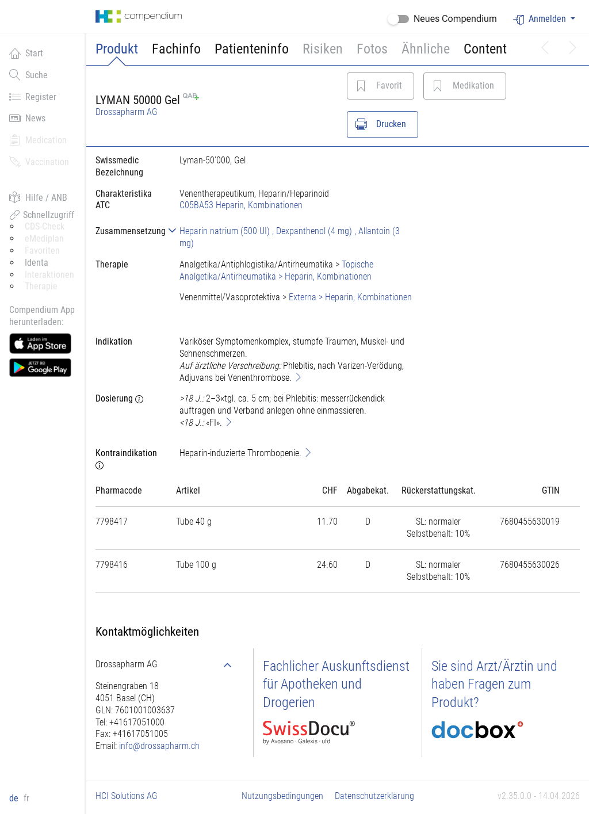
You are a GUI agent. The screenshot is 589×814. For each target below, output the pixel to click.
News (27, 118)
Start (26, 53)
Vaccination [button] (39, 161)
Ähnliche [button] (425, 49)
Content (485, 49)
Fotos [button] (372, 49)
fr (26, 798)
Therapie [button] (41, 286)
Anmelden (540, 19)
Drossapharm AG (126, 111)
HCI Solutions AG (126, 795)
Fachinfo (176, 49)
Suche (28, 75)
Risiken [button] (323, 49)
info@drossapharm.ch (159, 745)
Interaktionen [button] (49, 274)
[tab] (128, 231)
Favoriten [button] (42, 250)
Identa (36, 262)
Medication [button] (38, 140)
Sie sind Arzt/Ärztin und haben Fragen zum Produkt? (494, 684)
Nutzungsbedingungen (282, 795)
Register (32, 96)
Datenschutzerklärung (374, 795)
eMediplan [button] (44, 238)
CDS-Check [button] (44, 226)
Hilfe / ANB (38, 197)
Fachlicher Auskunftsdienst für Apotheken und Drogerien (336, 684)
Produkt (116, 49)
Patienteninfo (252, 49)
